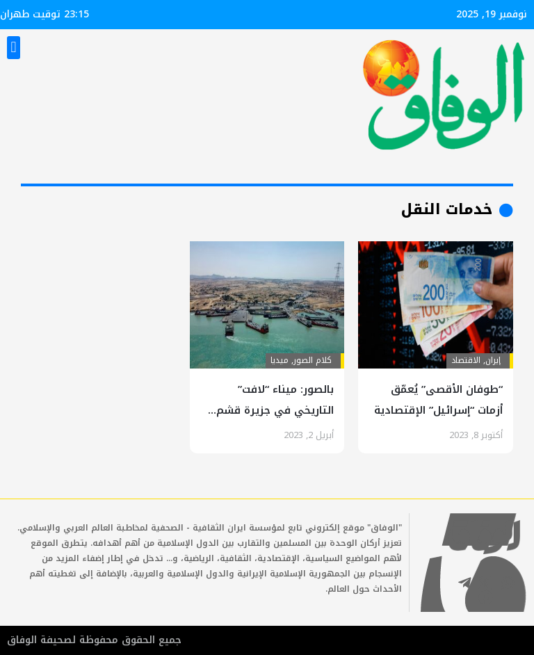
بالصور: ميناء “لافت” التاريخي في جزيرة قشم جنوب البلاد (275, 410)
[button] (13, 47)
